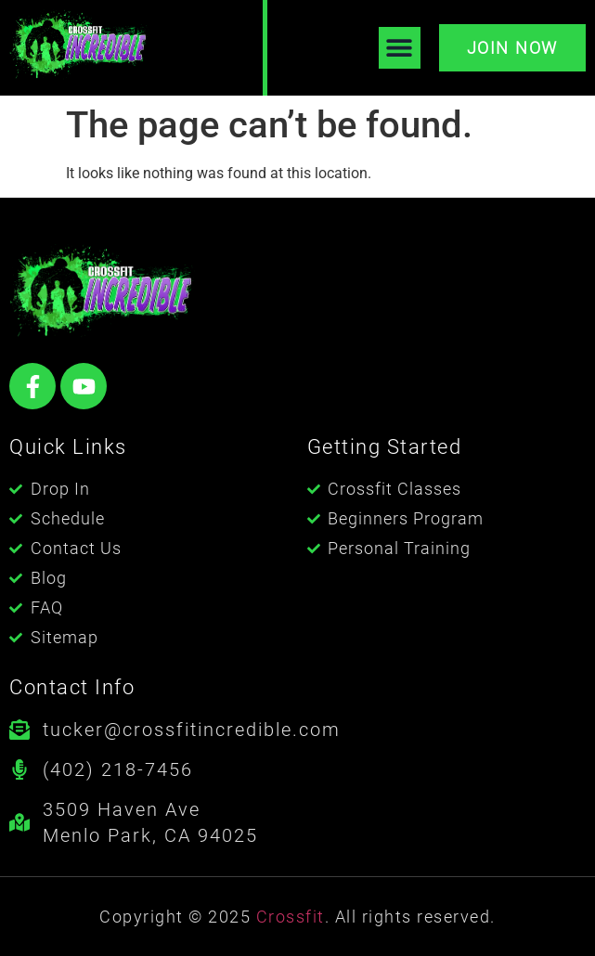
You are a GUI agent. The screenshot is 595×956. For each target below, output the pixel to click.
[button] (399, 48)
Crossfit (290, 916)
